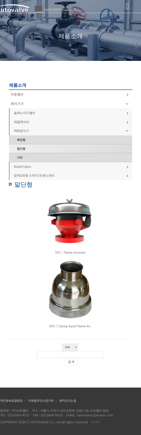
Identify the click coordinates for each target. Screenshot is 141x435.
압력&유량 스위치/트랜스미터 (71, 175)
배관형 (21, 139)
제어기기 (70, 103)
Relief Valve (71, 166)
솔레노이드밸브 (71, 112)
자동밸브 (70, 94)
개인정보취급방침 (11, 400)
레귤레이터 (71, 121)
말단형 (21, 148)
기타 (20, 157)
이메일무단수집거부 (41, 400)
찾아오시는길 (67, 400)
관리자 (95, 422)
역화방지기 (72, 130)
